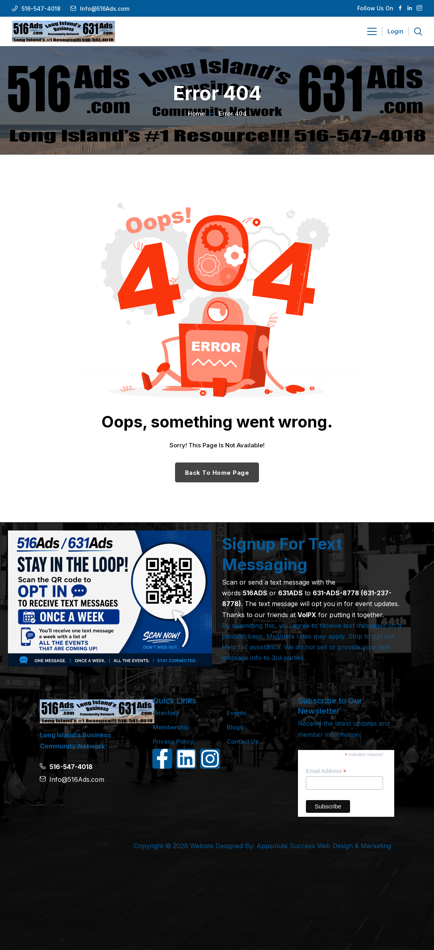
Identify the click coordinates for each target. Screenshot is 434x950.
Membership (171, 727)
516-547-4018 (40, 8)
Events (236, 713)
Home (196, 113)
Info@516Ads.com (104, 8)
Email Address (326, 771)
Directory (166, 713)
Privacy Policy (173, 741)
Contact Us (243, 741)
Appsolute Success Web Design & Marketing (324, 846)
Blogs (235, 727)
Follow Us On (375, 8)
